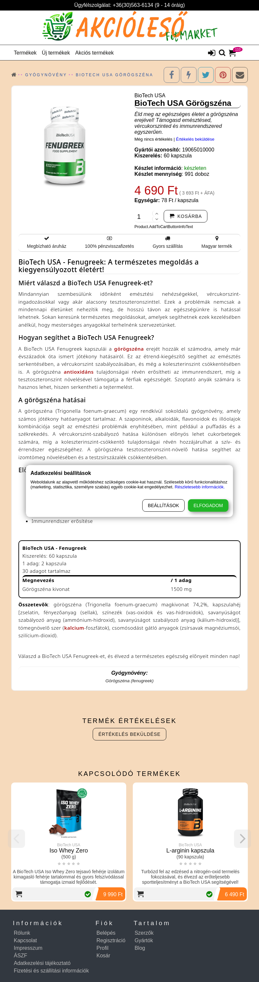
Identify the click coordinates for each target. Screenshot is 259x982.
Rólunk (22, 933)
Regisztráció (111, 940)
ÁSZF (20, 955)
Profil (102, 948)
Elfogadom (208, 505)
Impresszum (28, 948)
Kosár (103, 955)
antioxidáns (79, 371)
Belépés (106, 933)
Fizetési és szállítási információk (51, 970)
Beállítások (163, 505)
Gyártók (143, 940)
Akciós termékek (94, 53)
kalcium (74, 627)
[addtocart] (186, 216)
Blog (139, 948)
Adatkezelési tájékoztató (42, 963)
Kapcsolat (25, 940)
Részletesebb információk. (199, 486)
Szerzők (143, 933)
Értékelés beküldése (195, 139)
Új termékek (56, 53)
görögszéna (129, 348)
